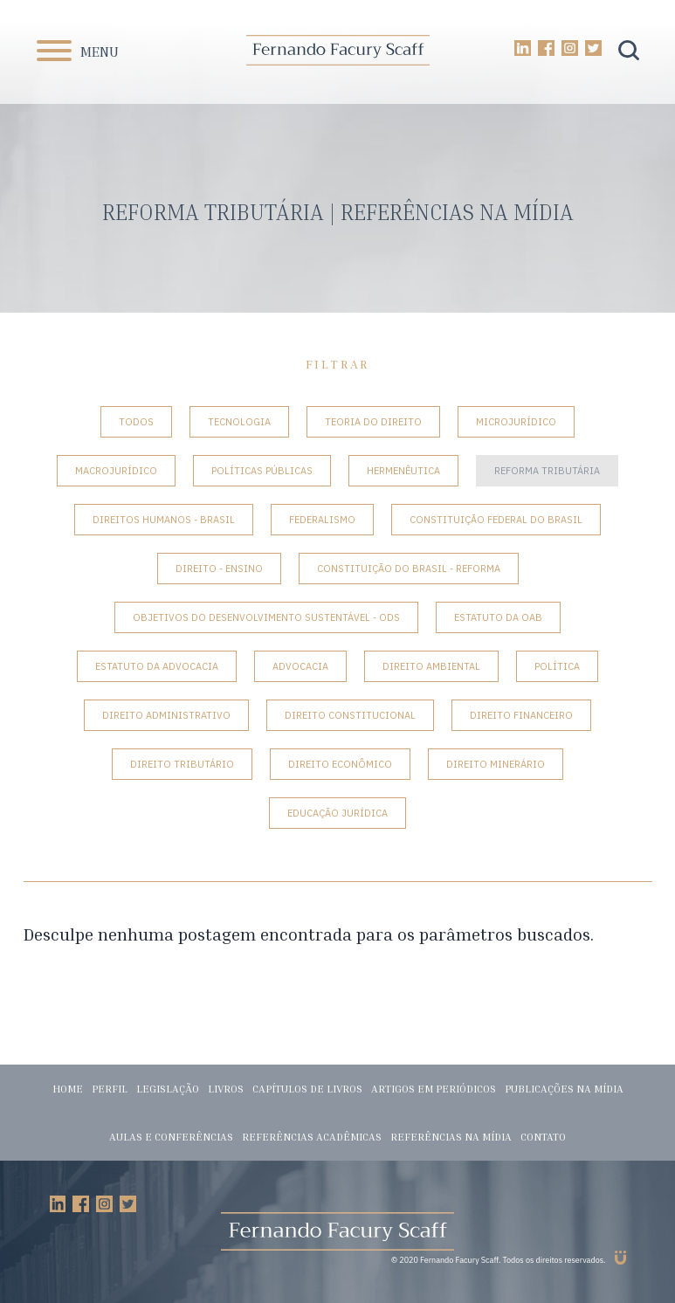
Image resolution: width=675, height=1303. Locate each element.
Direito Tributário (182, 764)
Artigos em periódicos (433, 1088)
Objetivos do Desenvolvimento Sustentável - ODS (266, 617)
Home (67, 1088)
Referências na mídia (451, 1136)
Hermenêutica (403, 471)
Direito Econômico (340, 764)
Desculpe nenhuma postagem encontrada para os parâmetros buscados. (309, 934)
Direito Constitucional (350, 715)
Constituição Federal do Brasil (496, 520)
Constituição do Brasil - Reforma (408, 568)
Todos (136, 422)
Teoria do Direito (373, 422)
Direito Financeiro (521, 715)
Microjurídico (516, 422)
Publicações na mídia (564, 1088)
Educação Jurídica (337, 813)
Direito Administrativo (166, 715)
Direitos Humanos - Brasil (164, 520)
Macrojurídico (116, 471)
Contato (543, 1136)
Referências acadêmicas (312, 1136)
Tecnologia (239, 422)
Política (557, 666)
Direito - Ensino (219, 568)
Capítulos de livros (307, 1088)
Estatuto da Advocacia (156, 666)
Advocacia (300, 666)
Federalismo (322, 520)
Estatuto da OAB (498, 617)
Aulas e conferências (171, 1136)
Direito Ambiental (431, 666)
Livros (226, 1088)
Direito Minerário (495, 764)
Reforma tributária (547, 471)
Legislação (167, 1088)
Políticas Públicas (262, 471)
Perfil (109, 1088)
